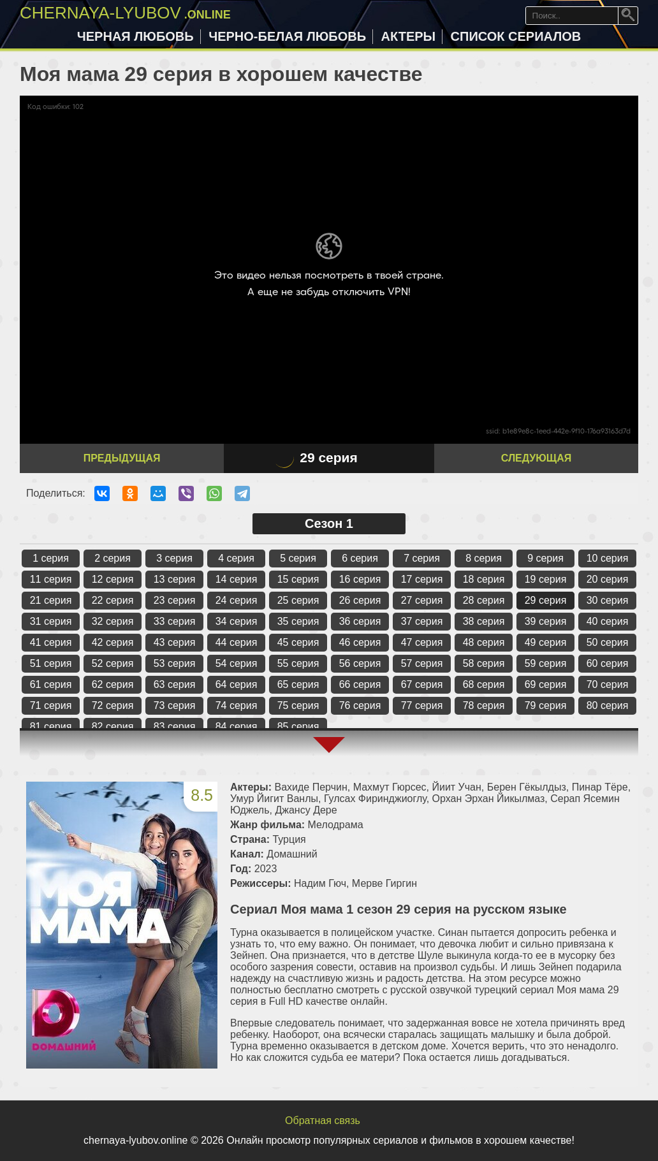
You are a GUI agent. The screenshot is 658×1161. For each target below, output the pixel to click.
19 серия (546, 579)
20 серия (608, 579)
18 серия (484, 579)
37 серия (422, 621)
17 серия (422, 579)
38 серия (484, 621)
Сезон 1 (329, 523)
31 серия (51, 621)
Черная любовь (135, 36)
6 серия (360, 558)
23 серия (175, 600)
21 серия (51, 600)
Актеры (408, 36)
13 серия (175, 579)
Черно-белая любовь (287, 36)
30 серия (608, 600)
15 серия (298, 579)
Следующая (536, 458)
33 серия (175, 621)
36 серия (360, 621)
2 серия (112, 558)
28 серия (484, 600)
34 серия (237, 621)
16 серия (360, 579)
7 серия (422, 558)
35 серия (298, 621)
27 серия (422, 600)
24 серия (237, 600)
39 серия (546, 621)
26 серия (360, 600)
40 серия (608, 621)
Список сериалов (516, 36)
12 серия (113, 579)
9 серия (545, 558)
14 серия (237, 579)
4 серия (236, 558)
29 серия (546, 600)
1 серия (51, 558)
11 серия (51, 579)
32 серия (113, 621)
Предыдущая (122, 458)
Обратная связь (322, 1120)
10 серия (608, 558)
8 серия (483, 558)
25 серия (298, 600)
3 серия (174, 558)
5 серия (298, 558)
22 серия (113, 600)
